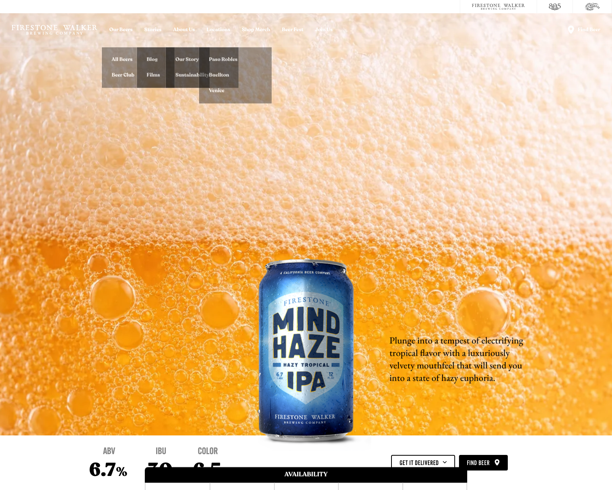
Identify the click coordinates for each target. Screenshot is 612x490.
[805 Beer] (555, 6)
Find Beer (483, 463)
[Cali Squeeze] (592, 6)
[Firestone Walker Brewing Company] (498, 6)
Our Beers (121, 29)
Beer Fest (292, 29)
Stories (153, 29)
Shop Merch (256, 29)
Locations (218, 29)
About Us (184, 29)
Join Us (324, 29)
